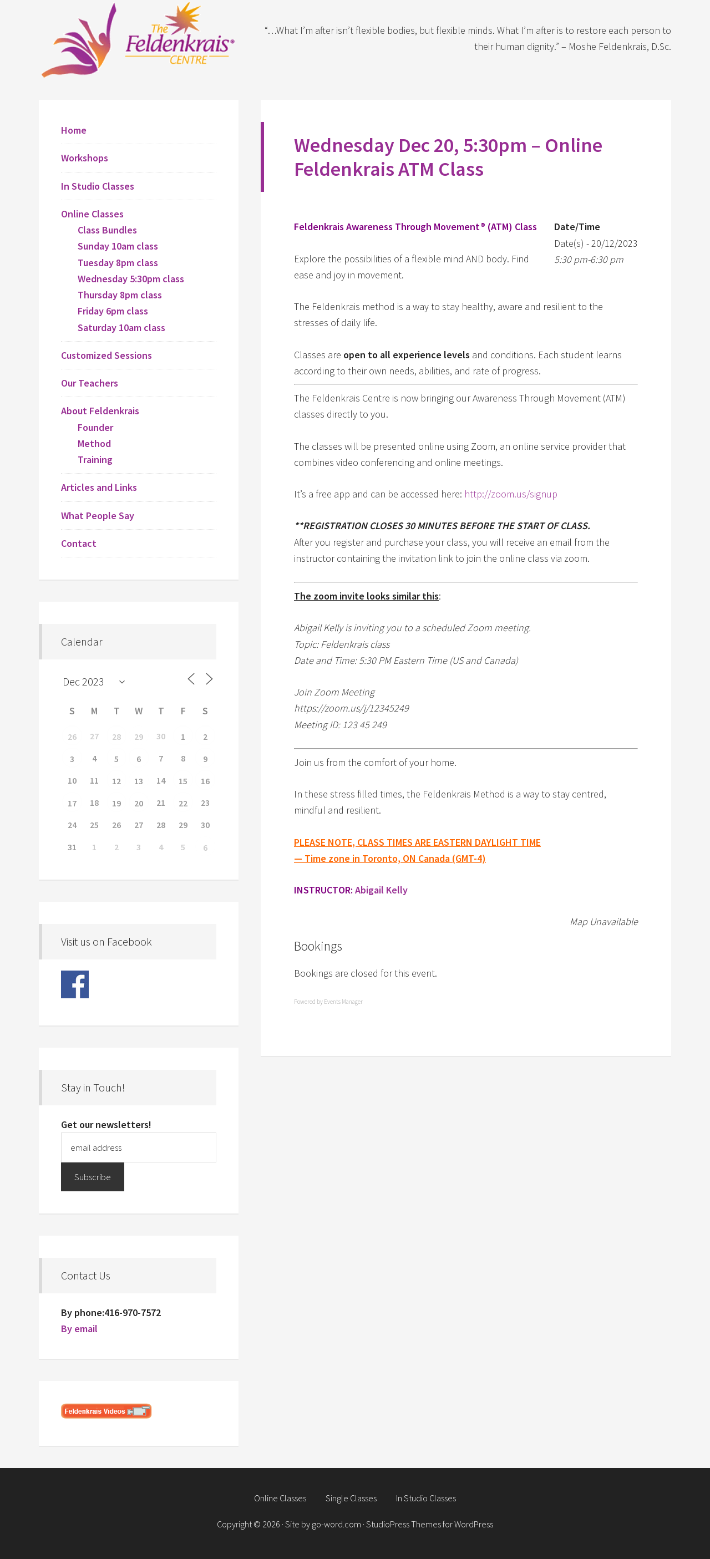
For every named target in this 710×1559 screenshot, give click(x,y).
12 (116, 780)
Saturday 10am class (121, 327)
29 (138, 736)
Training (95, 459)
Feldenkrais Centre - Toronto (139, 39)
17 (72, 803)
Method (94, 443)
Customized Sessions (106, 355)
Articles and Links (99, 487)
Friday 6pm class (113, 310)
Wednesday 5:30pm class (131, 278)
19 (116, 803)
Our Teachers (89, 383)
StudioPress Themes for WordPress (429, 1524)
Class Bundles (107, 230)
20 (138, 803)
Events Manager (343, 1002)
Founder (95, 427)
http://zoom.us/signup (510, 493)
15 (183, 780)
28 (116, 736)
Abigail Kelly (381, 889)
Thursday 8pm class (120, 294)
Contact (79, 543)
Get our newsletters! (106, 1124)
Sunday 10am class (118, 246)
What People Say (97, 515)
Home (74, 130)
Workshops (84, 157)
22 (183, 803)
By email (79, 1328)
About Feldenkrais (100, 410)
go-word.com (336, 1524)
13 (138, 780)
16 (205, 780)
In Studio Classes (97, 186)
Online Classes (92, 213)
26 (72, 736)
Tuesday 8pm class (118, 262)
